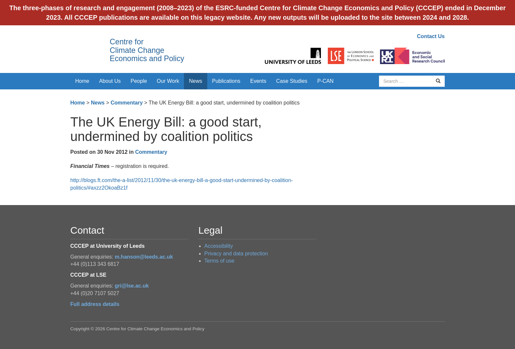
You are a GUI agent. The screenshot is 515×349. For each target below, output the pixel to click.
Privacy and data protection (236, 253)
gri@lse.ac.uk (132, 286)
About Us (110, 81)
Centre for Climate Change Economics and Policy (147, 50)
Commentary (127, 102)
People (139, 81)
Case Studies (291, 81)
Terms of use (219, 261)
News (195, 81)
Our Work (168, 81)
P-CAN (325, 81)
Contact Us (431, 36)
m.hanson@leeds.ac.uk (144, 257)
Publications (226, 81)
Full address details (94, 304)
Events (258, 81)
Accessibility (218, 246)
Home (82, 81)
